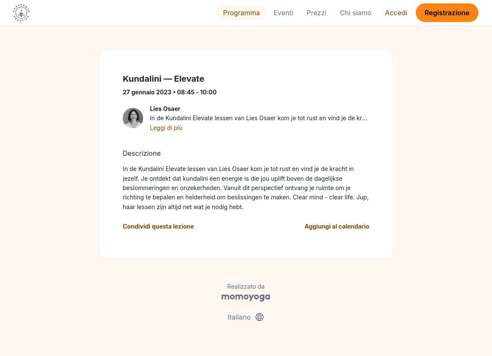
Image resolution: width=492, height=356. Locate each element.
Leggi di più (166, 127)
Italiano (245, 317)
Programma (241, 12)
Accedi (396, 12)
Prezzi (316, 12)
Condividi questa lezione (158, 226)
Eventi (283, 12)
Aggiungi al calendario (336, 226)
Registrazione (447, 12)
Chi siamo (355, 12)
